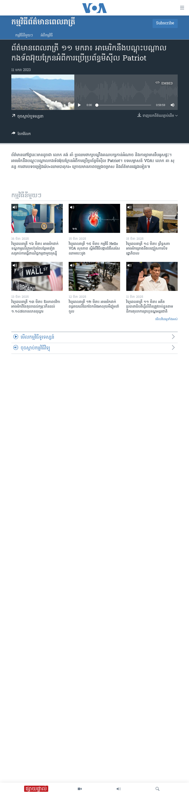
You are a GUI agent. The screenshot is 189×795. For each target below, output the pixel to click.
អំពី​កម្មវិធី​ (47, 35)
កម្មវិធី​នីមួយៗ (24, 35)
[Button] (21, 134)
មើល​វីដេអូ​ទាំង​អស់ (166, 319)
